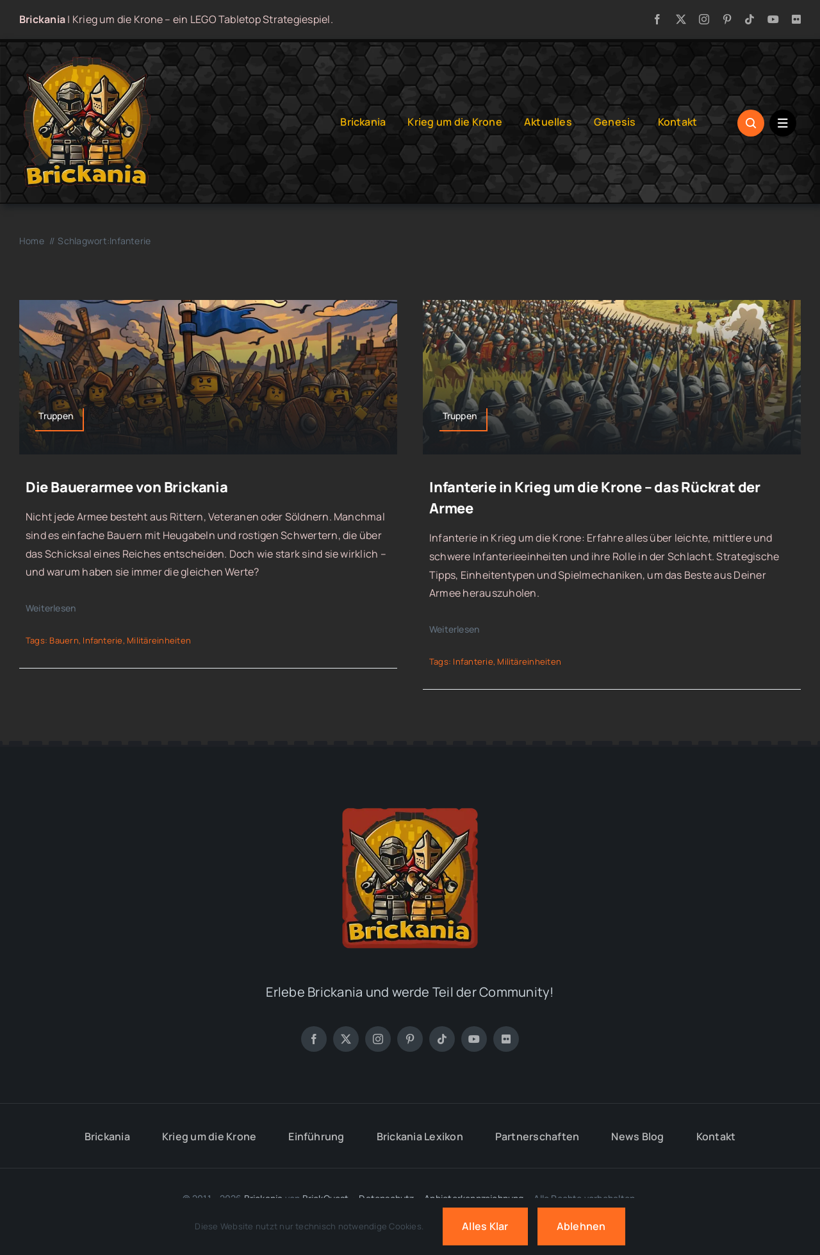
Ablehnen (581, 1226)
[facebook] (657, 19)
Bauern (63, 640)
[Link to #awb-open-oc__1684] (782, 123)
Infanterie (102, 640)
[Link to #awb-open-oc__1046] (750, 123)
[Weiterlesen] (60, 608)
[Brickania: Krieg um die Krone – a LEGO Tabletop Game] (410, 803)
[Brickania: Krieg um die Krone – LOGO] (86, 60)
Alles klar (485, 1226)
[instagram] (704, 19)
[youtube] (773, 19)
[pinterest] (727, 19)
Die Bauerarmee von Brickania (127, 487)
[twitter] (681, 19)
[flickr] (796, 19)
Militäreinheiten (159, 640)
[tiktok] (749, 19)
